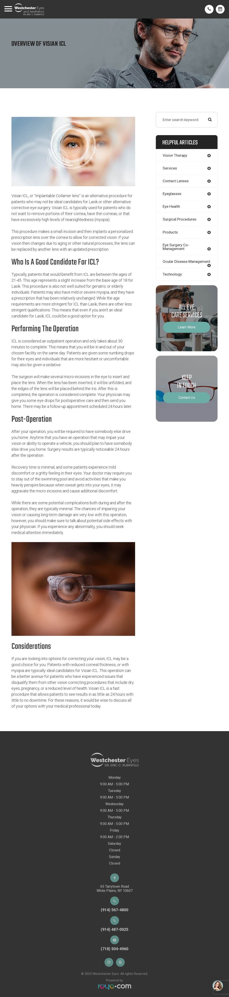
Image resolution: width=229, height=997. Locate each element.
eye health (171, 206)
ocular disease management (186, 261)
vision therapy (175, 155)
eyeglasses (172, 193)
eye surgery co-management (176, 247)
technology (172, 274)
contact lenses (176, 181)
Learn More (186, 327)
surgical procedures (179, 219)
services (170, 168)
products (170, 232)
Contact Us (186, 398)
